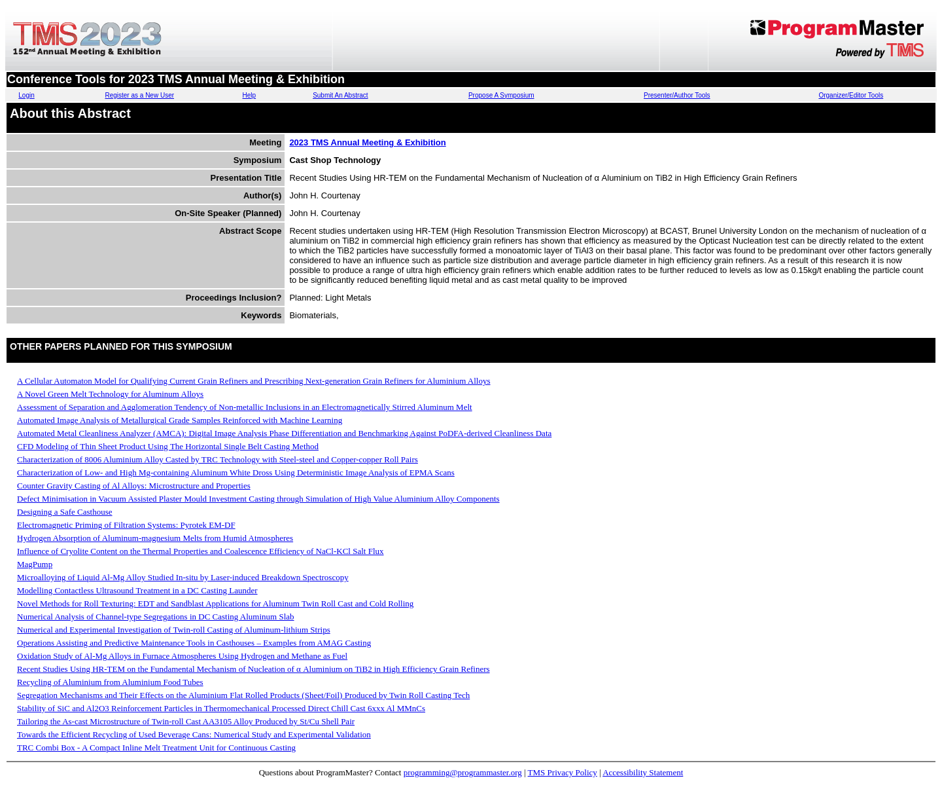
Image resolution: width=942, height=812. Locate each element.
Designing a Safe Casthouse (65, 512)
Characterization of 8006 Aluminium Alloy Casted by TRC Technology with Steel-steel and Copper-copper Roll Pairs (217, 459)
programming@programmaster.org (463, 772)
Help (249, 95)
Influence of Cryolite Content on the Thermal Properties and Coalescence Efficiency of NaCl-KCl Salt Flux (200, 551)
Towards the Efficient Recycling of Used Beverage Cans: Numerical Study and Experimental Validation (194, 734)
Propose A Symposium (501, 95)
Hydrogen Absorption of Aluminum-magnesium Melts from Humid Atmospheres (155, 538)
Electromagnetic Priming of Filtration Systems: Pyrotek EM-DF (126, 525)
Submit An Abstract (340, 95)
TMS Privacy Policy (562, 772)
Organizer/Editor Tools (850, 95)
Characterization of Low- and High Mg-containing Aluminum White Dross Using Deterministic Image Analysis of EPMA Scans (236, 472)
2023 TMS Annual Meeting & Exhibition (367, 142)
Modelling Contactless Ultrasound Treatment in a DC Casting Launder (137, 590)
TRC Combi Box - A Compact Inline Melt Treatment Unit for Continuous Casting (156, 747)
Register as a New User (139, 95)
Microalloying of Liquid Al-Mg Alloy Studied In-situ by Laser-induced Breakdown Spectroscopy (183, 577)
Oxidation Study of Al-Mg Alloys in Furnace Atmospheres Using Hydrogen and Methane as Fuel (182, 656)
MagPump (34, 564)
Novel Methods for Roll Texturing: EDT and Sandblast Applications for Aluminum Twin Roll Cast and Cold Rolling (215, 603)
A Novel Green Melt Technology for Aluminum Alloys (110, 394)
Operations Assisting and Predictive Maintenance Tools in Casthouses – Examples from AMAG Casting (194, 643)
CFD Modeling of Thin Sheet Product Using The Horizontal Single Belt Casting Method (168, 446)
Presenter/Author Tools (677, 95)
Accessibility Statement (642, 772)
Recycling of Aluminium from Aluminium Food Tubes (110, 682)
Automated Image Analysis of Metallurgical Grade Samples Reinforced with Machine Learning (179, 420)
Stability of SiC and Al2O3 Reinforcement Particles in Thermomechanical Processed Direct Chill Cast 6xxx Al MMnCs (221, 708)
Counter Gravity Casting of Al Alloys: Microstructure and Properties (134, 485)
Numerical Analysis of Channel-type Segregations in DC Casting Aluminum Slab (155, 616)
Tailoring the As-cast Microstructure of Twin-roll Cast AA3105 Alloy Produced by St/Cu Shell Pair (186, 721)
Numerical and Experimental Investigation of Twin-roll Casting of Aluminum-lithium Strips (173, 630)
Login (26, 95)
